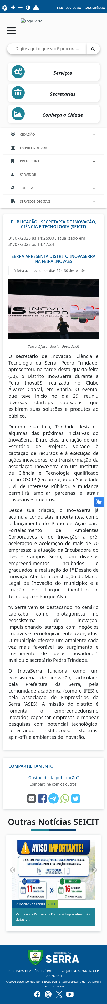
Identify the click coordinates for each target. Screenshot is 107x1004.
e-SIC (60, 8)
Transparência (94, 8)
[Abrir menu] (11, 30)
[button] (12, 870)
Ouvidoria (73, 8)
